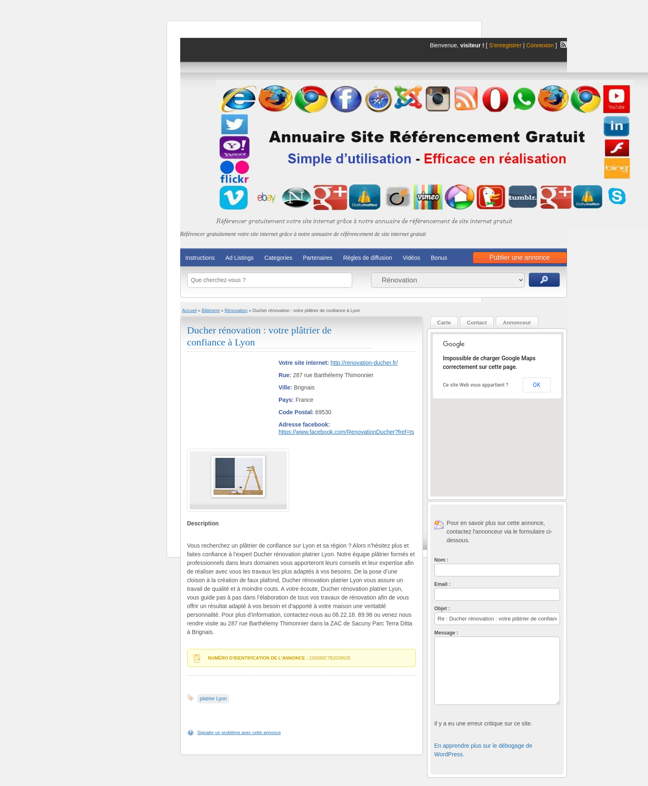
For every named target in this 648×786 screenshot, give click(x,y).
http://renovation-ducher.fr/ (363, 362)
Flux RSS (563, 44)
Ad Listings (239, 257)
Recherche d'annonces (544, 280)
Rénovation (236, 310)
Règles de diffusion (367, 257)
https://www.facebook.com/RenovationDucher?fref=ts (346, 432)
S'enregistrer (505, 45)
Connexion (540, 45)
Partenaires (317, 257)
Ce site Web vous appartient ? (476, 385)
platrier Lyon (213, 699)
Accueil (189, 310)
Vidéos (411, 257)
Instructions (200, 257)
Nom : (441, 560)
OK (536, 385)
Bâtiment (210, 310)
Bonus (439, 257)
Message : (446, 633)
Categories (279, 257)
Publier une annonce (520, 257)
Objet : (442, 608)
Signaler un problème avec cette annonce (239, 732)
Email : (442, 584)
